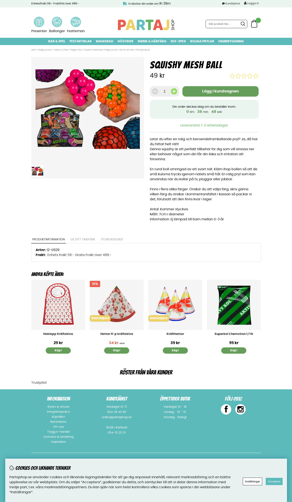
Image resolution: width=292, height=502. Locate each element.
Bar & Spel (56, 41)
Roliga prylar (202, 41)
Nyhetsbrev (58, 421)
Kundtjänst (232, 3)
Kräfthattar (175, 334)
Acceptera (274, 481)
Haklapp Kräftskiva (58, 334)
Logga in (251, 3)
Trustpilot (39, 382)
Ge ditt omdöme (83, 239)
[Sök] (226, 24)
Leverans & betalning (58, 436)
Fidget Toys (76, 50)
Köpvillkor (58, 416)
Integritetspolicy (58, 411)
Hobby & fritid (61, 50)
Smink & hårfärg (152, 41)
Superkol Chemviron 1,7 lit (234, 334)
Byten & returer (59, 406)
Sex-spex (178, 41)
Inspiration (58, 441)
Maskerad (104, 41)
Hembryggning (231, 41)
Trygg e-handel (58, 431)
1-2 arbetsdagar (214, 125)
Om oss (58, 426)
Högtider (125, 41)
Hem (33, 50)
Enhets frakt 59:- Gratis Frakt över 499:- (79, 255)
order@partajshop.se (117, 417)
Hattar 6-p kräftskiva (116, 334)
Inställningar (252, 481)
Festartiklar (81, 41)
